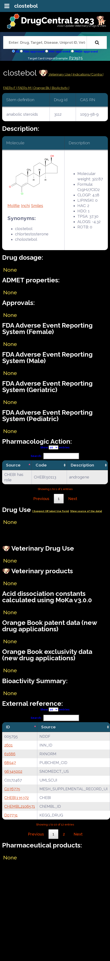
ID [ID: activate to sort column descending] (8, 727)
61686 (9, 754)
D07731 (11, 815)
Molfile (14, 205)
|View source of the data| (86, 511)
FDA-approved (33, 51)
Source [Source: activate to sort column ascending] (48, 727)
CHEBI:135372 (16, 797)
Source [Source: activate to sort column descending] (13, 465)
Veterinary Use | (60, 74)
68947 (10, 762)
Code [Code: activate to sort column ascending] (41, 465)
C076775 (12, 789)
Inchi (25, 205)
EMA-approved (59, 51)
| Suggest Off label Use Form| (50, 511)
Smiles (37, 205)
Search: (55, 456)
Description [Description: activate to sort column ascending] (82, 465)
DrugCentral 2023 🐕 (64, 20)
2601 (8, 745)
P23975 (76, 58)
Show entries (54, 447)
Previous (41, 498)
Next (72, 498)
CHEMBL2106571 (19, 806)
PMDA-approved (86, 51)
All (17, 51)
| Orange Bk (41, 88)
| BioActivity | (59, 88)
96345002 (13, 771)
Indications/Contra (88, 74)
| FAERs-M (24, 88)
